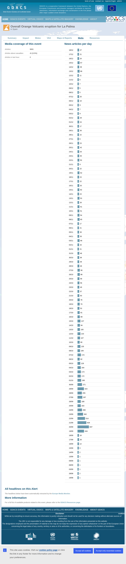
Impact (26, 38)
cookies (121, 514)
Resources (95, 38)
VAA (49, 38)
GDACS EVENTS (17, 19)
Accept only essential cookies (108, 551)
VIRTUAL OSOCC (35, 19)
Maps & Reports (64, 38)
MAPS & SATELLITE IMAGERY (59, 19)
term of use (89, 1)
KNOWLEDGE (81, 19)
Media (80, 38)
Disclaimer (60, 514)
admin (119, 1)
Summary (12, 38)
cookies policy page (48, 550)
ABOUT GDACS (97, 510)
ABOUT (93, 19)
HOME (5, 19)
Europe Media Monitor (61, 494)
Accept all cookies (83, 551)
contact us (99, 1)
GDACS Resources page (70, 502)
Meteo (38, 38)
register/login (110, 1)
